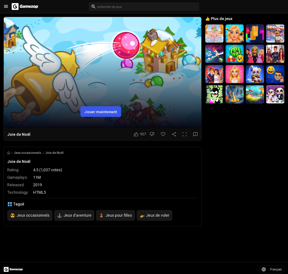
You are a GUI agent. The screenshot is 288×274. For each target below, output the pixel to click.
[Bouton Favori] (163, 134)
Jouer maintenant (100, 111)
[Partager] (174, 134)
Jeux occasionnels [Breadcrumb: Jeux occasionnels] (27, 153)
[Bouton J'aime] (140, 134)
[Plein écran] (184, 134)
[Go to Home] (8, 152)
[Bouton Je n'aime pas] (151, 134)
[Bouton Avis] (195, 134)
